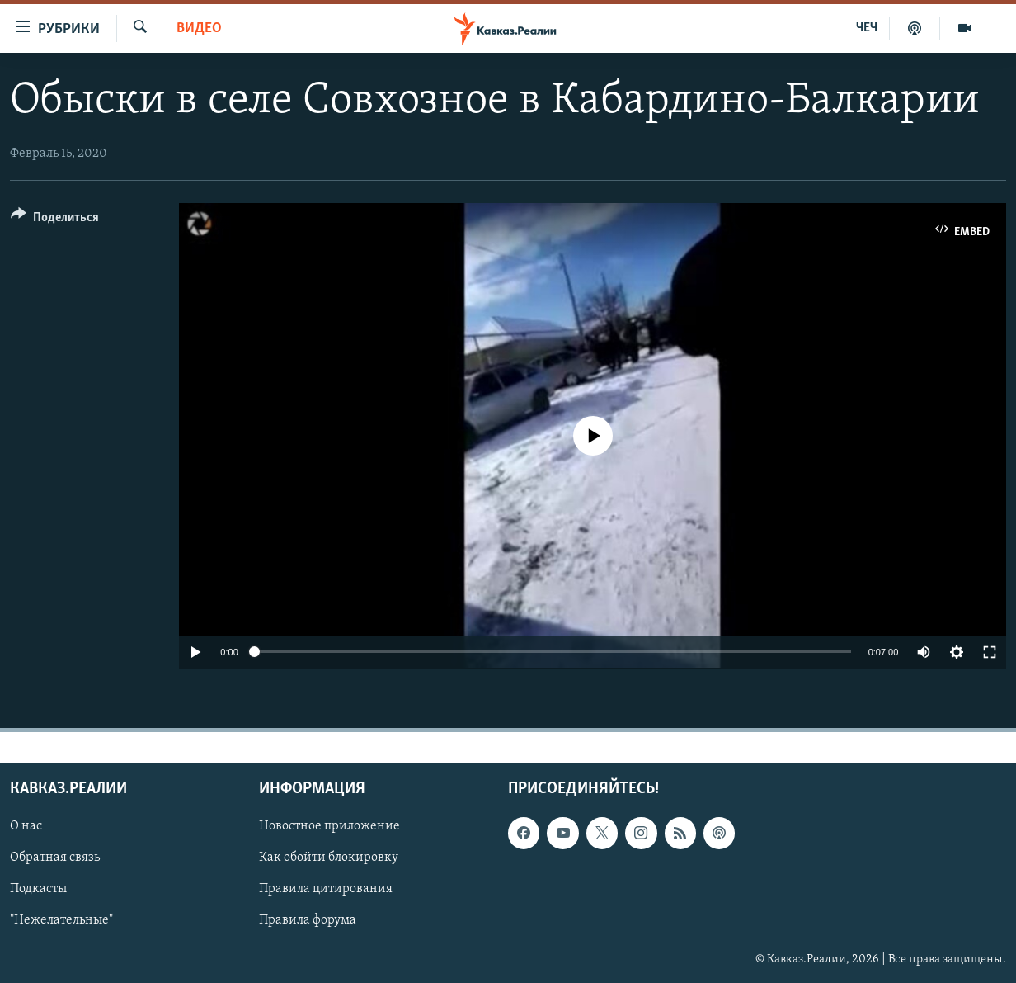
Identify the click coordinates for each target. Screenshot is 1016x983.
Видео (199, 28)
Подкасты (38, 889)
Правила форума (307, 920)
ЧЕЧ (866, 28)
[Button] (55, 220)
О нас (26, 826)
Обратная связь (55, 857)
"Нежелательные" (61, 920)
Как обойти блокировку (328, 857)
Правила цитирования (326, 889)
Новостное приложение (329, 826)
